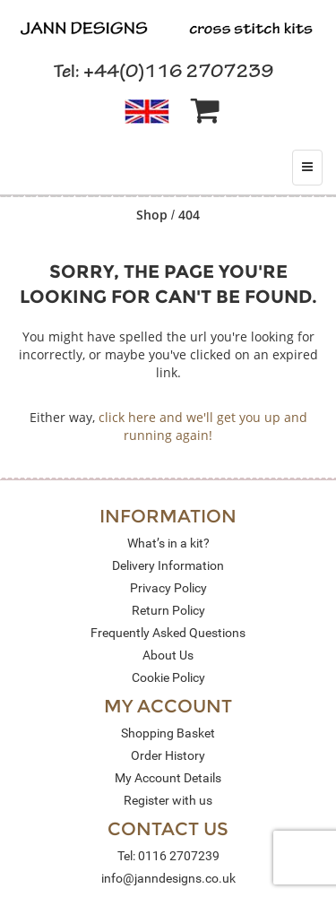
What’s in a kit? (168, 543)
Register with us (168, 800)
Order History (168, 755)
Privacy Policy (168, 588)
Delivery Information (168, 565)
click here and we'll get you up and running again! (203, 426)
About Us (168, 655)
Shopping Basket (168, 733)
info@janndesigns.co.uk (168, 878)
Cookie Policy (168, 677)
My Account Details (168, 778)
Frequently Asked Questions (168, 632)
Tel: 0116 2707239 (168, 856)
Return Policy (168, 610)
